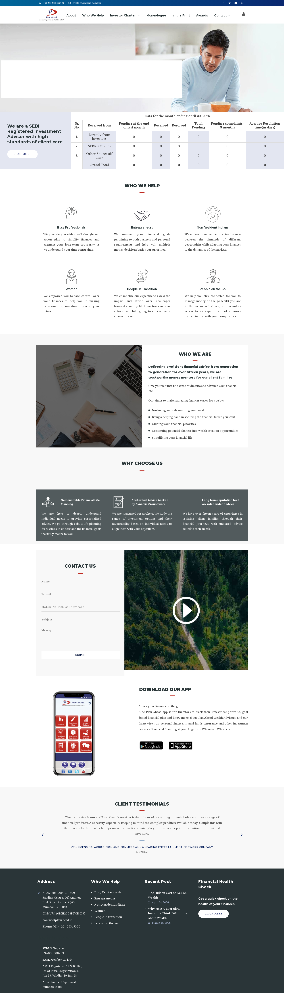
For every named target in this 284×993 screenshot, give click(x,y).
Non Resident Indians (213, 227)
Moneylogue (156, 15)
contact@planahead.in (86, 3)
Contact (220, 15)
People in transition (108, 917)
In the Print (181, 15)
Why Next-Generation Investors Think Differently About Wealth (167, 913)
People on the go (106, 923)
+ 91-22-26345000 (53, 3)
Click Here (213, 913)
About (71, 15)
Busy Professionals (71, 227)
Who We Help (93, 15)
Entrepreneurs (142, 227)
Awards (202, 15)
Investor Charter (123, 15)
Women (71, 289)
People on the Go (213, 289)
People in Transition (142, 289)
